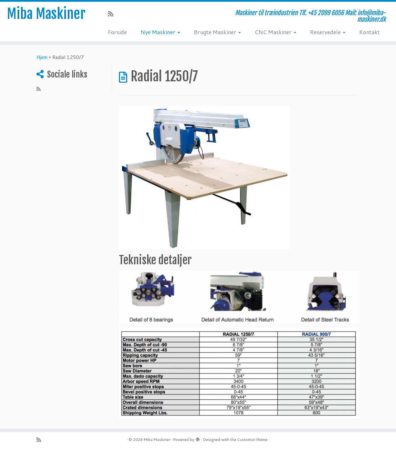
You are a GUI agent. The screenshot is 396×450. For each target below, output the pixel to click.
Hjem (41, 57)
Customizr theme (252, 439)
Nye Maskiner (160, 32)
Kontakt (369, 32)
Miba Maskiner (46, 14)
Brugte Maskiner (217, 32)
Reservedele (327, 32)
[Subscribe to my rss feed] (113, 13)
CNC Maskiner (275, 32)
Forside (117, 32)
